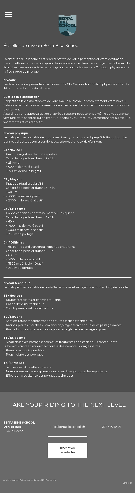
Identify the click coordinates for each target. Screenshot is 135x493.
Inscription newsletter (67, 450)
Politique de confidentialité (32, 480)
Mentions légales (10, 480)
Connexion (127, 483)
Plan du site (51, 480)
